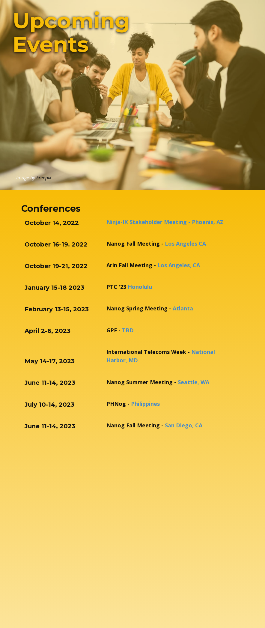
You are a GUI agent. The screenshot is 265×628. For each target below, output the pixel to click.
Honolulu (140, 286)
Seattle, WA (193, 382)
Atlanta (184, 308)
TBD (128, 330)
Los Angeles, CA (178, 265)
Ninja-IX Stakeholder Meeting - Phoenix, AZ (164, 222)
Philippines (145, 403)
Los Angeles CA (185, 243)
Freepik (44, 177)
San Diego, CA (183, 425)
